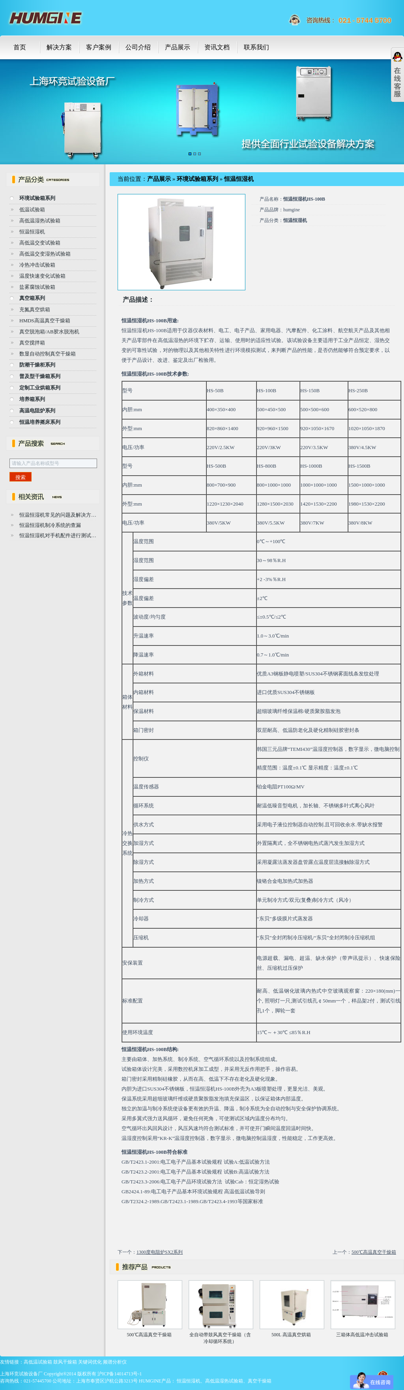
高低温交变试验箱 (39, 243)
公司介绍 (138, 47)
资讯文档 (217, 47)
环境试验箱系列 (37, 198)
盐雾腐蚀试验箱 (37, 287)
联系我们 (256, 47)
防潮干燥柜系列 (37, 365)
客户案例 (98, 47)
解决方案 (59, 47)
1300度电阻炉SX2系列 (160, 1252)
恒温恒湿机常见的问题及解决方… (57, 515)
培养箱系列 (32, 399)
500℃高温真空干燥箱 (374, 1252)
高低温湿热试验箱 (39, 221)
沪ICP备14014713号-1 (119, 1374)
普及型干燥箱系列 (39, 376)
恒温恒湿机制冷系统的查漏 (50, 525)
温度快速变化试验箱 (42, 276)
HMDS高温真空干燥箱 (44, 321)
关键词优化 (90, 1362)
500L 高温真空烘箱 (291, 1334)
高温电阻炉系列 (37, 411)
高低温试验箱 (38, 1362)
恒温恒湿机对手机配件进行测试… (57, 535)
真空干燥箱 (259, 1381)
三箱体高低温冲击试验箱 (362, 1334)
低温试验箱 (32, 210)
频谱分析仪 (115, 1362)
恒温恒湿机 (32, 232)
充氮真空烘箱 (34, 309)
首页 (19, 47)
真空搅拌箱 (32, 343)
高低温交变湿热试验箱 (45, 254)
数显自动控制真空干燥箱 (47, 354)
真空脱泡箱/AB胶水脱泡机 (49, 332)
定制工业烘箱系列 (39, 388)
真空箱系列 (32, 298)
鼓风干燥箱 (65, 1362)
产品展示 (177, 47)
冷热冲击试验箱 (37, 265)
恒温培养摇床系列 (39, 422)
